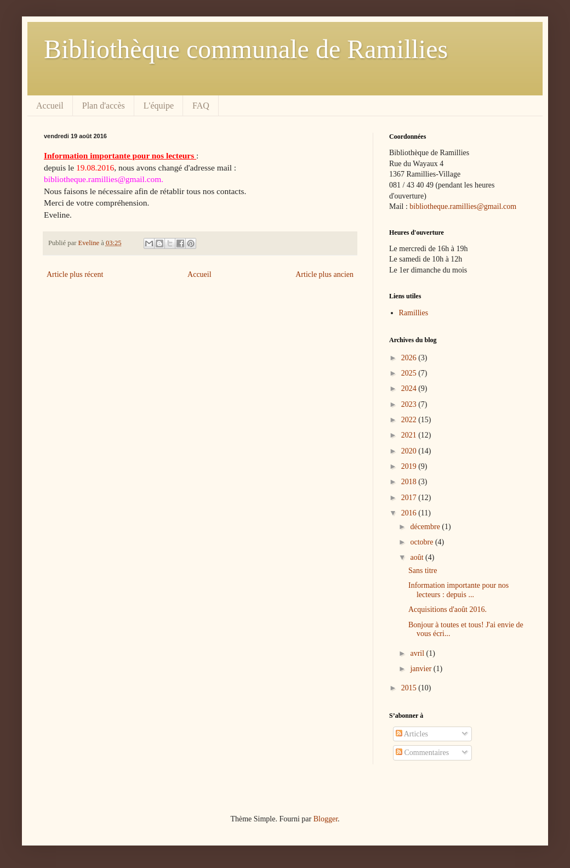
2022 (410, 420)
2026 (410, 358)
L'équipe (159, 105)
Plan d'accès (103, 105)
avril (418, 653)
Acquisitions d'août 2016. (447, 609)
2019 (410, 466)
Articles (412, 734)
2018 (410, 482)
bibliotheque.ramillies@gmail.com (462, 206)
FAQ (200, 105)
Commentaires (422, 752)
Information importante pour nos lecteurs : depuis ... (458, 590)
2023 (410, 404)
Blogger (326, 819)
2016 (410, 513)
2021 (410, 435)
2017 (410, 497)
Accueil (50, 105)
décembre (426, 527)
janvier (421, 669)
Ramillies (414, 313)
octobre (422, 542)
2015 (410, 688)
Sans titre (422, 570)
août (417, 557)
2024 (410, 388)
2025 (410, 373)
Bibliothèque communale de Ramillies (246, 49)
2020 (410, 451)
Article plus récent (75, 274)
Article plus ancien (324, 274)
